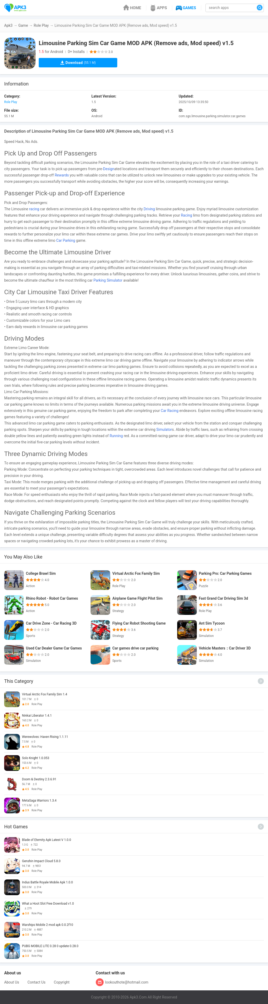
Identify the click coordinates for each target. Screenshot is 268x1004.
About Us (11, 982)
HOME (131, 8)
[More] (261, 681)
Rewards (62, 175)
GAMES (185, 8)
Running (116, 436)
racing (34, 209)
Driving (149, 209)
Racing (186, 215)
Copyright (62, 982)
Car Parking (65, 240)
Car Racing (169, 411)
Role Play (41, 25)
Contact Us (36, 982)
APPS (158, 8)
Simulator (164, 429)
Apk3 (8, 25)
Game (23, 25)
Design (108, 169)
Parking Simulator (107, 280)
